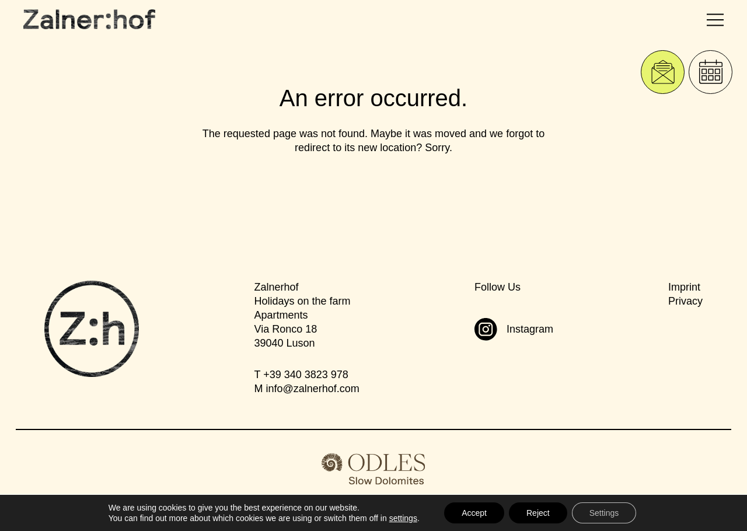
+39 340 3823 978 (305, 374)
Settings (604, 513)
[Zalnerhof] (89, 19)
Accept (474, 513)
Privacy (685, 301)
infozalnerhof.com (312, 388)
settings (403, 518)
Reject (538, 513)
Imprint (684, 287)
